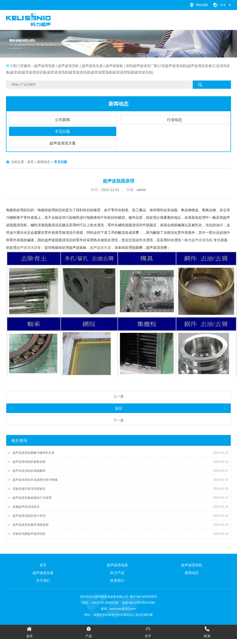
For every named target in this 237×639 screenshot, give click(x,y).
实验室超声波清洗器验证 (29, 488)
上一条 (118, 396)
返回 (118, 408)
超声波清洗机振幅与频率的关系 (33, 452)
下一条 (118, 420)
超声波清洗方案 (63, 143)
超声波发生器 (92, 66)
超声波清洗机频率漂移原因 (30, 524)
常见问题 (62, 131)
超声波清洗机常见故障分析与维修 (35, 480)
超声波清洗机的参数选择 (29, 462)
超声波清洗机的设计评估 (29, 516)
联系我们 (117, 580)
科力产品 (117, 573)
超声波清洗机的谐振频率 (29, 470)
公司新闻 (62, 120)
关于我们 (43, 580)
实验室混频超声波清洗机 (29, 534)
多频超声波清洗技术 (26, 506)
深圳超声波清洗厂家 (141, 66)
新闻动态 (118, 103)
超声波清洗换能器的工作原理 (32, 498)
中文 (223, 5)
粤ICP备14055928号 (143, 596)
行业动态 (174, 120)
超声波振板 (114, 66)
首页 (30, 162)
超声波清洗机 (202, 240)
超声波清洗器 (44, 66)
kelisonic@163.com (123, 608)
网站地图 (202, 5)
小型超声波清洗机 (172, 66)
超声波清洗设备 (199, 66)
